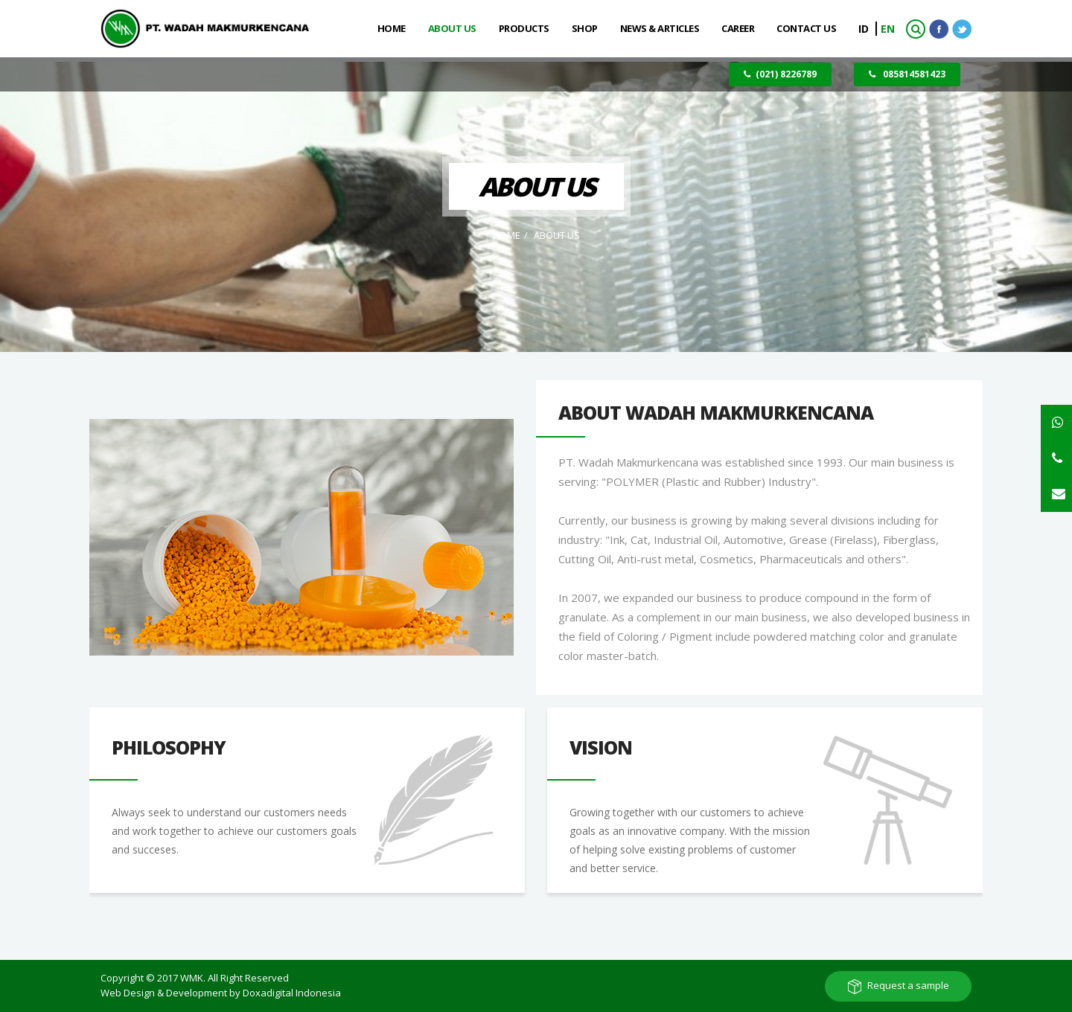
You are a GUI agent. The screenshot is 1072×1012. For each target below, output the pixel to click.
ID (865, 29)
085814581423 (907, 74)
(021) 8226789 (780, 74)
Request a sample (908, 985)
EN (888, 29)
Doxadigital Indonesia (292, 992)
